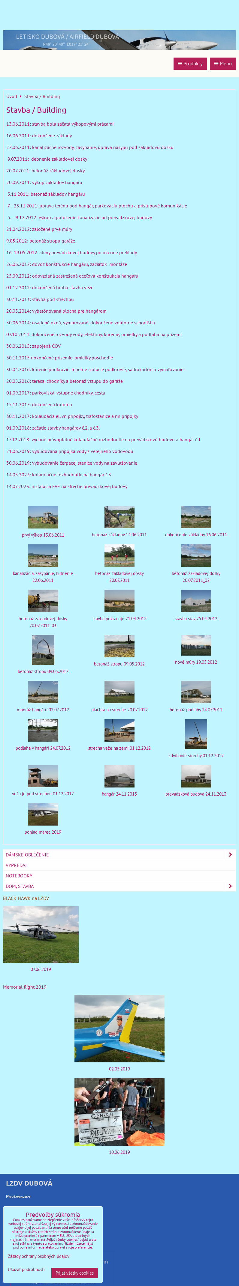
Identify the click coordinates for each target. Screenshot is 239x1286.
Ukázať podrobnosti (26, 1269)
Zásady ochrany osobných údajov (38, 1256)
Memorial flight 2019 (25, 987)
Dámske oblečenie (121, 855)
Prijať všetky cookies (75, 1273)
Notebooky (19, 876)
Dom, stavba (121, 886)
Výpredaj (16, 865)
